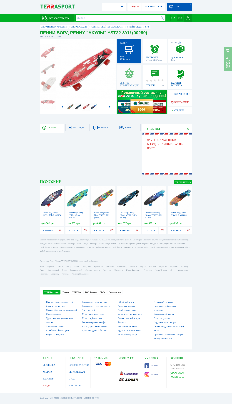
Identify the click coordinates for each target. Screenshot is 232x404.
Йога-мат (122, 322)
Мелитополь (183, 270)
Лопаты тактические (55, 306)
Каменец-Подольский (80, 274)
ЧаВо (102, 292)
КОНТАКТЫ (75, 385)
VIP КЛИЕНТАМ (77, 372)
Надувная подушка (55, 334)
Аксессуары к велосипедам (94, 326)
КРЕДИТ (47, 385)
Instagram (151, 374)
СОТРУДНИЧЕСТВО (79, 365)
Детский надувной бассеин (94, 330)
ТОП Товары (91, 292)
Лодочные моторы (126, 306)
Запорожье (86, 266)
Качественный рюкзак (164, 314)
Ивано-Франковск (133, 270)
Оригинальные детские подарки (168, 334)
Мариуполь (121, 266)
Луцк (172, 270)
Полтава (152, 266)
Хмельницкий (53, 270)
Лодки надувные (53, 314)
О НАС (72, 379)
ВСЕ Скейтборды (183, 182)
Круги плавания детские (129, 330)
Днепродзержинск (92, 270)
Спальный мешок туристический (61, 310)
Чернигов (163, 266)
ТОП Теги (76, 292)
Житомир (184, 266)
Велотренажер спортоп (128, 334)
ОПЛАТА (47, 372)
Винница (133, 266)
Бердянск (54, 274)
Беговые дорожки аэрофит (94, 322)
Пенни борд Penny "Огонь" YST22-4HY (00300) (153, 215)
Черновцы (107, 270)
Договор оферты (91, 398)
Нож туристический (163, 338)
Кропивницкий (76, 270)
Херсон (143, 266)
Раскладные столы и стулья (94, 302)
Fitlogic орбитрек (126, 302)
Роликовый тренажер (163, 302)
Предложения (115, 292)
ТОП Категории (51, 292)
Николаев (110, 266)
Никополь (44, 274)
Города (65, 292)
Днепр (68, 266)
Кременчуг (118, 270)
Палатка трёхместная (92, 318)
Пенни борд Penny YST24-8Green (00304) (76, 215)
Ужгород (65, 274)
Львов (76, 266)
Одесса (60, 266)
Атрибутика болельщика (57, 330)
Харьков (50, 266)
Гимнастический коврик (129, 318)
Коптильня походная (127, 326)
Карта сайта (76, 398)
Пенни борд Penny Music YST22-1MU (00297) (101, 215)
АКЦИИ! (134, 6)
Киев (42, 266)
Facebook (151, 365)
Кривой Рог (98, 266)
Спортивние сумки (55, 326)
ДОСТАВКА (49, 365)
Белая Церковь (161, 270)
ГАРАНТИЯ (48, 379)
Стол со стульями (162, 318)
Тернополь (148, 270)
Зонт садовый (88, 310)
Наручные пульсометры (165, 322)
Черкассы (173, 266)
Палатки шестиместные (93, 314)
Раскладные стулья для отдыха (96, 306)
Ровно (64, 270)
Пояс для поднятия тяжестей (59, 302)
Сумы (42, 270)
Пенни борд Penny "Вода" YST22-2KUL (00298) (128, 215)
